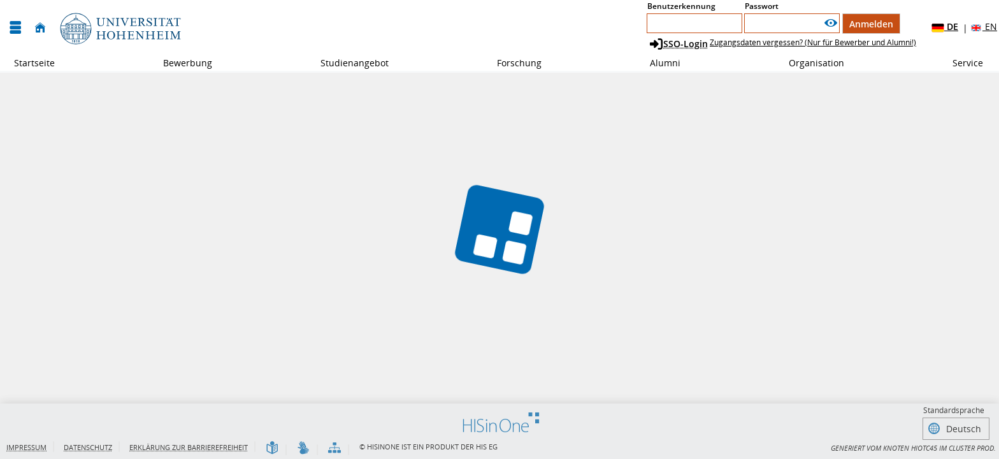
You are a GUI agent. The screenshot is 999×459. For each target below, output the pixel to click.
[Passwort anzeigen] (831, 23)
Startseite (34, 63)
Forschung (512, 63)
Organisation (809, 63)
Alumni (658, 63)
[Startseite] (40, 28)
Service (960, 63)
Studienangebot (347, 63)
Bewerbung (180, 63)
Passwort (762, 6)
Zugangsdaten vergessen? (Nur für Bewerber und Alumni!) (813, 42)
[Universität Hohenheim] (119, 27)
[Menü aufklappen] (15, 27)
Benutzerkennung (681, 6)
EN (983, 27)
